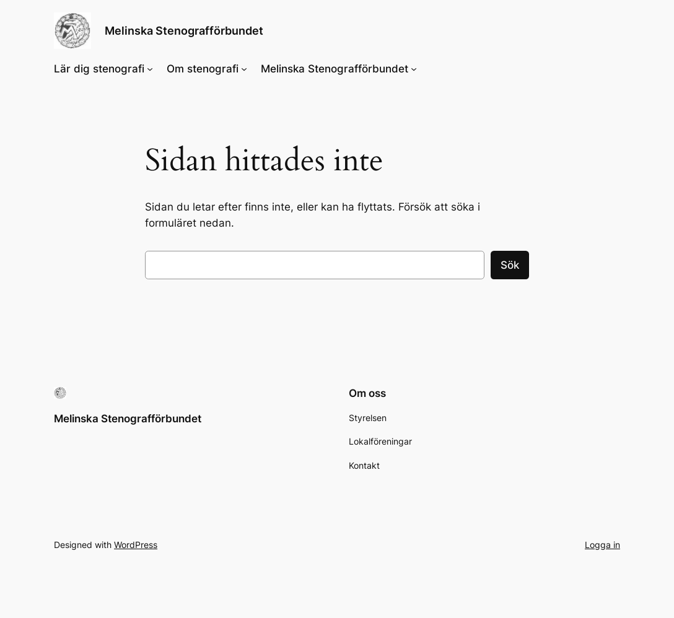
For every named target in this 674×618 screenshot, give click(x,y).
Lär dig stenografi (99, 69)
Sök (510, 265)
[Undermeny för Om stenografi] (244, 69)
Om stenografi (203, 69)
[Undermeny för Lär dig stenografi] (150, 69)
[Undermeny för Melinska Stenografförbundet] (414, 69)
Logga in (602, 544)
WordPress (135, 544)
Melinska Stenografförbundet (184, 30)
